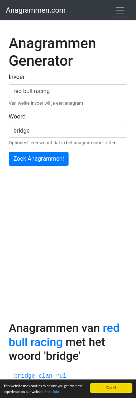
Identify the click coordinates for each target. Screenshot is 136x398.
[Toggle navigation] (120, 10)
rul (61, 376)
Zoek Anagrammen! (38, 158)
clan (45, 376)
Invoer (17, 76)
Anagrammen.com (36, 10)
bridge (24, 376)
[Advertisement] (68, 249)
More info (51, 392)
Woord (17, 116)
